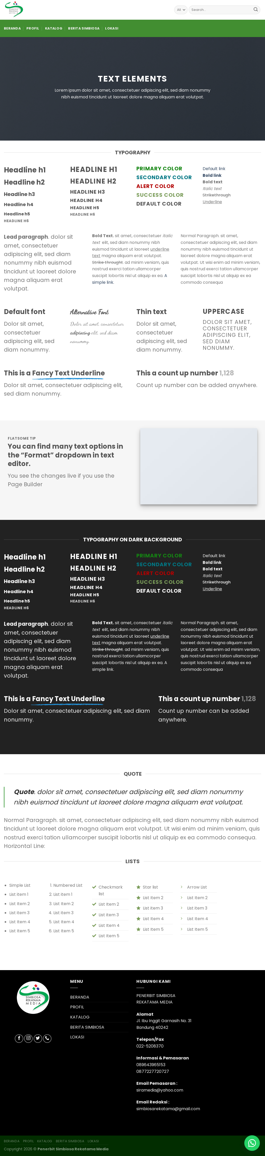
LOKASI (111, 28)
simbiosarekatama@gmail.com (168, 1109)
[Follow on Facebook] (19, 1038)
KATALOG (53, 28)
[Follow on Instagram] (28, 1038)
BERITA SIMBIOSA (83, 28)
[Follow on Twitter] (38, 1038)
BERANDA (12, 28)
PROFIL (32, 28)
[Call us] (47, 1038)
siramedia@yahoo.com (159, 1090)
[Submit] (255, 9)
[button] (252, 1143)
